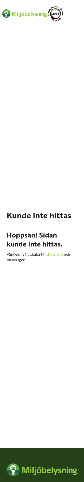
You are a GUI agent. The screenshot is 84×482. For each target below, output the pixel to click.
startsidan (54, 254)
